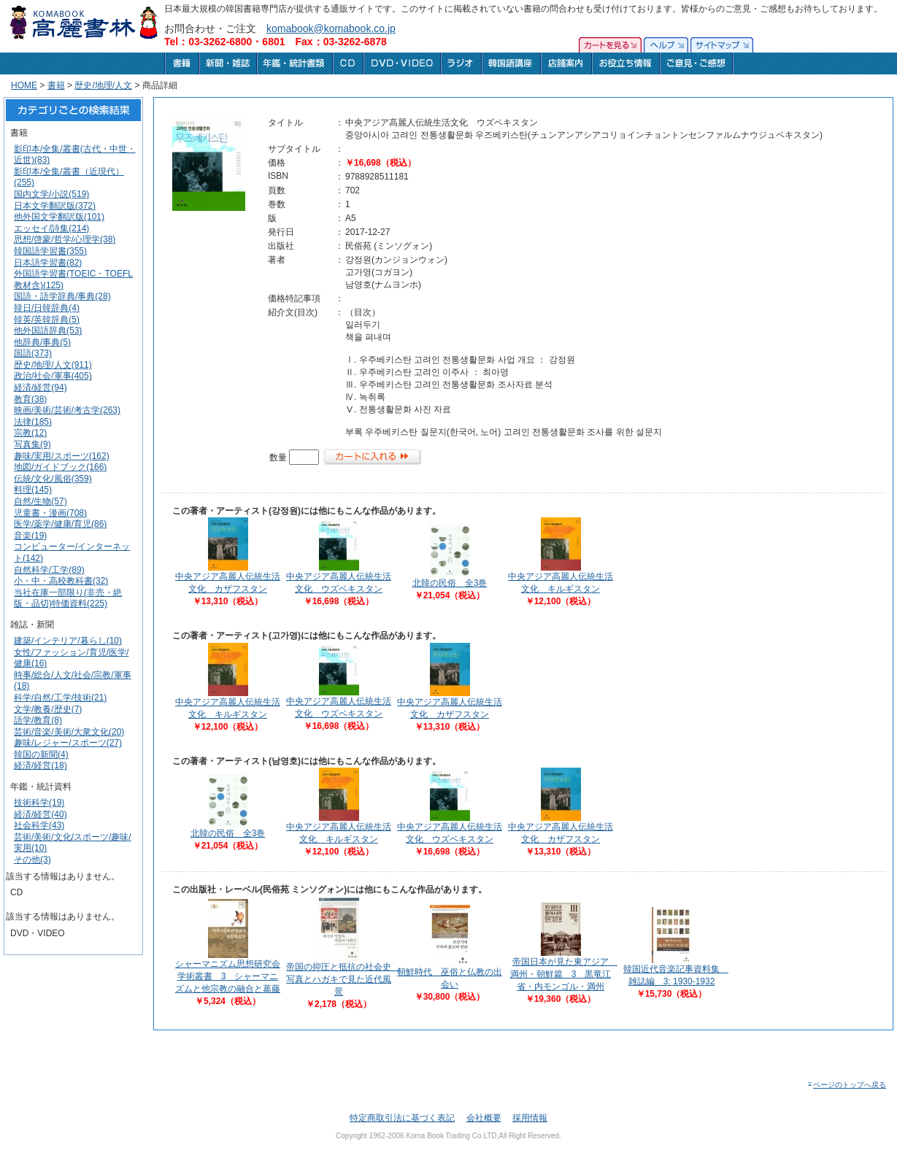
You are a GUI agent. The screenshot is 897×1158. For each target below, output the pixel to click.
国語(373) (33, 353)
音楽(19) (30, 535)
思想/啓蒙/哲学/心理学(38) (64, 239)
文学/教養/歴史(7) (48, 709)
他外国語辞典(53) (48, 330)
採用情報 (529, 1118)
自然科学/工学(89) (49, 570)
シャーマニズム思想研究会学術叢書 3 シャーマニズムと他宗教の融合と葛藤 (227, 976)
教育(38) (30, 399)
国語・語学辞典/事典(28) (62, 296)
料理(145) (33, 490)
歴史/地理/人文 (103, 85)
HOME (24, 85)
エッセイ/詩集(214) (51, 228)
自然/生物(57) (40, 501)
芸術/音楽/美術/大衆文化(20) (69, 732)
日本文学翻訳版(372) (55, 206)
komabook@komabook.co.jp (331, 28)
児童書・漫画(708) (50, 513)
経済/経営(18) (40, 765)
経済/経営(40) (40, 814)
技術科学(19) (39, 803)
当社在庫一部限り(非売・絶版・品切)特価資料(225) (68, 598)
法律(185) (33, 422)
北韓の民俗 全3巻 (450, 583)
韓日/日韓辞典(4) (47, 308)
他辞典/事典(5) (42, 342)
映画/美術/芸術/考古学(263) (67, 410)
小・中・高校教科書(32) (61, 581)
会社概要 (483, 1118)
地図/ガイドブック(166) (60, 467)
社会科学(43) (39, 825)
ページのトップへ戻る (846, 1085)
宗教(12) (30, 433)
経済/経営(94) (40, 387)
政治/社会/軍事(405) (53, 376)
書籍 (56, 85)
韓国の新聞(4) (41, 754)
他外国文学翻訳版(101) (59, 217)
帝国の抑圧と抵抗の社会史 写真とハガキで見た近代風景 (343, 979)
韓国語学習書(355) (50, 251)
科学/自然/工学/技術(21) (60, 697)
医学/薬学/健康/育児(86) (60, 524)
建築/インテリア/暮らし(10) (68, 641)
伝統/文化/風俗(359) (53, 479)
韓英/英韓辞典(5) (47, 319)
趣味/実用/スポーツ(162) (61, 456)
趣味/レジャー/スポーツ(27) (68, 743)
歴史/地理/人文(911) (53, 365)
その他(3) (32, 859)
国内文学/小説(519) (51, 194)
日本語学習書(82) (48, 263)
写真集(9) (32, 444)
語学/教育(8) (38, 720)
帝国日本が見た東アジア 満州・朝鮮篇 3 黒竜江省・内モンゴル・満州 (563, 974)
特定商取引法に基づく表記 (402, 1118)
